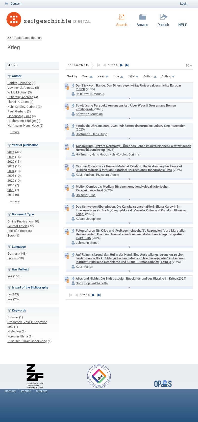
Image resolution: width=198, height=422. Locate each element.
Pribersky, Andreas (20, 97)
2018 (10, 195)
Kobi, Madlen (85, 175)
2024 (10, 152)
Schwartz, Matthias (89, 114)
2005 (10, 157)
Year (85, 76)
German (13, 253)
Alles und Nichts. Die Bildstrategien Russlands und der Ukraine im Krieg (126, 278)
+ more (15, 132)
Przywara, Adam (107, 175)
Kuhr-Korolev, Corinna (22, 107)
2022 (10, 180)
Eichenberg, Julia (19, 116)
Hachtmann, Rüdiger (21, 121)
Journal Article (17, 226)
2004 (10, 171)
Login (183, 3)
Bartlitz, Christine (19, 83)
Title (116, 76)
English (12, 258)
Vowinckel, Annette (20, 87)
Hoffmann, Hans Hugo (23, 125)
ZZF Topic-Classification (24, 38)
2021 (10, 166)
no (9, 294)
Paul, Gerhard (16, 111)
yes (9, 276)
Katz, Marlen (84, 266)
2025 (10, 190)
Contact (10, 391)
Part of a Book (17, 231)
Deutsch (15, 3)
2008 (10, 176)
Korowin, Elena (17, 336)
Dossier (12, 317)
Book (11, 235)
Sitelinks (41, 391)
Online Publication (20, 221)
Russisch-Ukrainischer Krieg (27, 341)
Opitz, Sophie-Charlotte (92, 283)
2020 (10, 161)
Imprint (26, 391)
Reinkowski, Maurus (90, 94)
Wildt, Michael (17, 92)
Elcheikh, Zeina (18, 102)
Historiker (14, 331)
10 (187, 65)
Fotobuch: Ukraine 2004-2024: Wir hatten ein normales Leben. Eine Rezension (130, 126)
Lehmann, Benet (87, 242)
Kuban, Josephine (88, 219)
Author (147, 76)
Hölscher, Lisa (86, 195)
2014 (10, 185)
